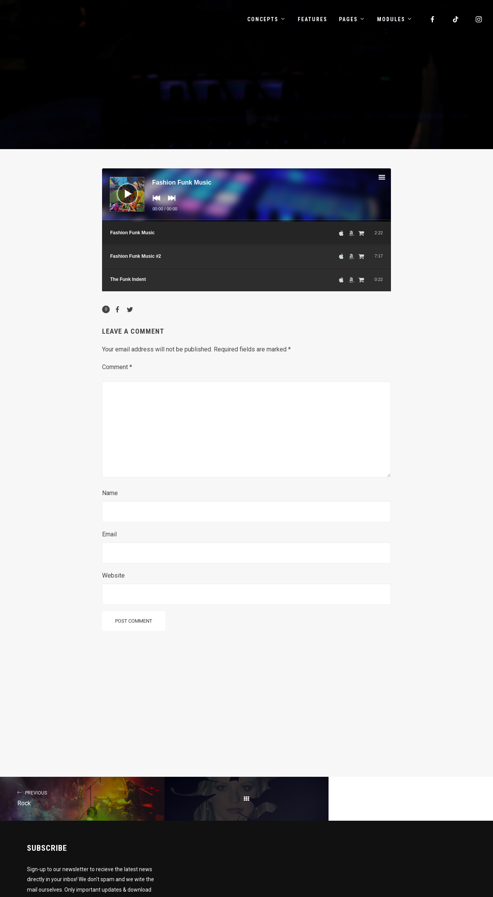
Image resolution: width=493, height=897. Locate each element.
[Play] (122, 188)
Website (113, 575)
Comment (117, 367)
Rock (82, 797)
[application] (246, 195)
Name (110, 493)
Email (109, 534)
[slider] (246, 221)
